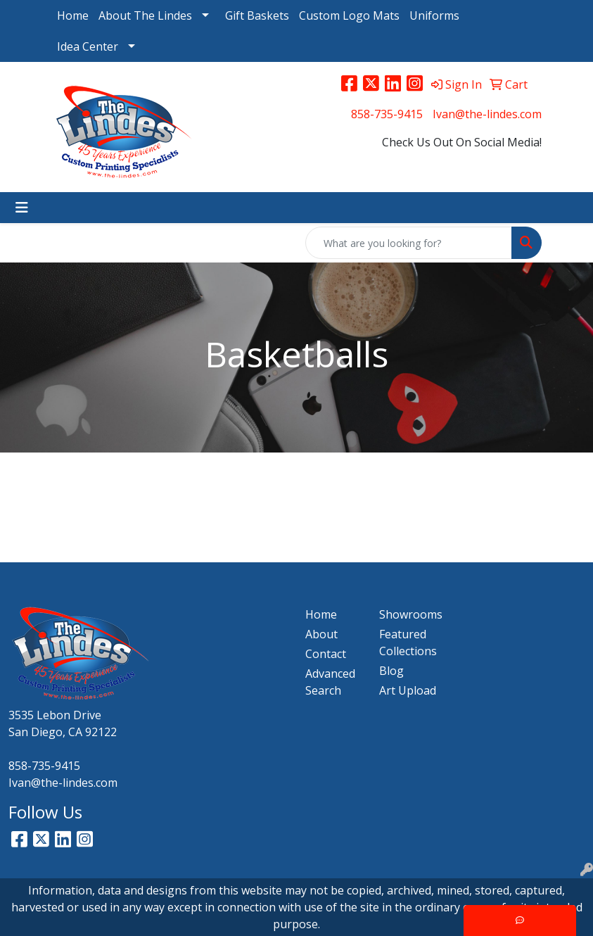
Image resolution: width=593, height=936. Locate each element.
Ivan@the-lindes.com (487, 114)
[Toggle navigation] (22, 207)
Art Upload (407, 690)
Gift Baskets (257, 15)
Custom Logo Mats (349, 15)
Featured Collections (407, 642)
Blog (391, 670)
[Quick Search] (408, 243)
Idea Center (87, 46)
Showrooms (407, 614)
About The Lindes (145, 15)
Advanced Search (330, 682)
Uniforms (434, 15)
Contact (325, 654)
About (321, 634)
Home (73, 15)
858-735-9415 (387, 114)
